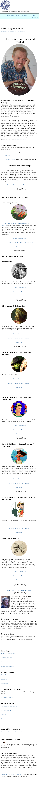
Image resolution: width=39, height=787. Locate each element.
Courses (24, 15)
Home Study (5, 683)
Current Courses (7, 662)
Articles (15, 21)
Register (8, 21)
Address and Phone (7, 666)
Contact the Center (8, 723)
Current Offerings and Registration (19, 185)
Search (35, 21)
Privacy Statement (19, 779)
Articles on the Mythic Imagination (13, 31)
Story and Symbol (13, 15)
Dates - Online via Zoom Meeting (19, 291)
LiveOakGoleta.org (21, 139)
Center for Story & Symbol (11, 774)
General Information (8, 653)
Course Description (19, 238)
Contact (35, 17)
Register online (10, 159)
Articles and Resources (9, 706)
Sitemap (4, 714)
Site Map (33, 15)
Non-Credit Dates (7, 697)
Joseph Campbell (25, 21)
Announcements (6, 657)
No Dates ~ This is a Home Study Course (19, 242)
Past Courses (5, 675)
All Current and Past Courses (19, 590)
